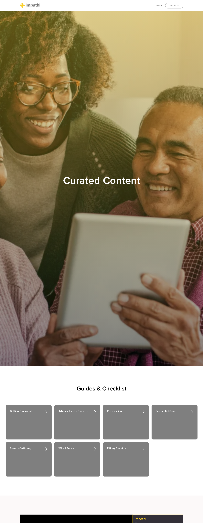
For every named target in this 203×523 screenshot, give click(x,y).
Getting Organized (21, 411)
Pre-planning (114, 411)
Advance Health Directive (73, 411)
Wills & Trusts (66, 448)
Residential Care (165, 411)
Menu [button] (159, 5)
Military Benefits (116, 448)
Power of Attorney (21, 448)
